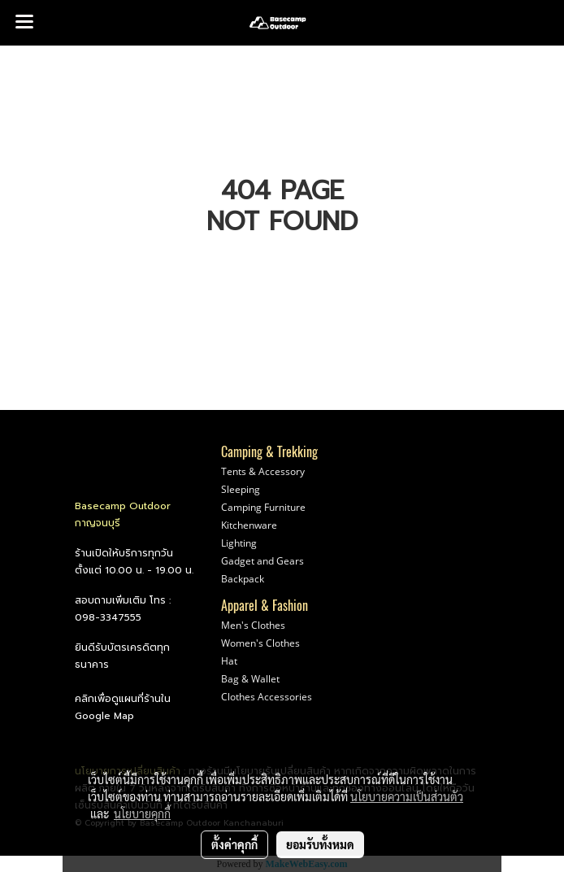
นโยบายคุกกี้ (142, 813)
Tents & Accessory (263, 471)
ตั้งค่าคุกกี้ (234, 844)
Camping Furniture (263, 507)
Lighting (239, 543)
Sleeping (240, 489)
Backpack (242, 579)
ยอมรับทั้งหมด (320, 844)
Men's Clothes (253, 625)
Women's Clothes (260, 643)
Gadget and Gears (262, 561)
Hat (229, 661)
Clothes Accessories (266, 697)
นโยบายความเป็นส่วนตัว (406, 796)
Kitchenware (249, 525)
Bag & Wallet (250, 679)
